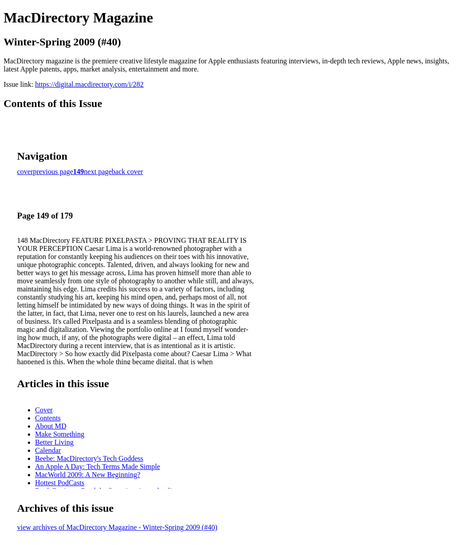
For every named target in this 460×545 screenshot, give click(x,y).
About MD (50, 426)
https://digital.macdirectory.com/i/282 (89, 84)
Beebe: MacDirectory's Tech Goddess (89, 458)
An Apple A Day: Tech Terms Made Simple (97, 466)
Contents (48, 418)
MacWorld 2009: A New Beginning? (87, 474)
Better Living (54, 442)
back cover (127, 171)
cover (25, 171)
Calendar (48, 450)
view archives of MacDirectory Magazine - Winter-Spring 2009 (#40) (117, 527)
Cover (44, 410)
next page (98, 171)
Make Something (59, 434)
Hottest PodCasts (59, 483)
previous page (53, 171)
